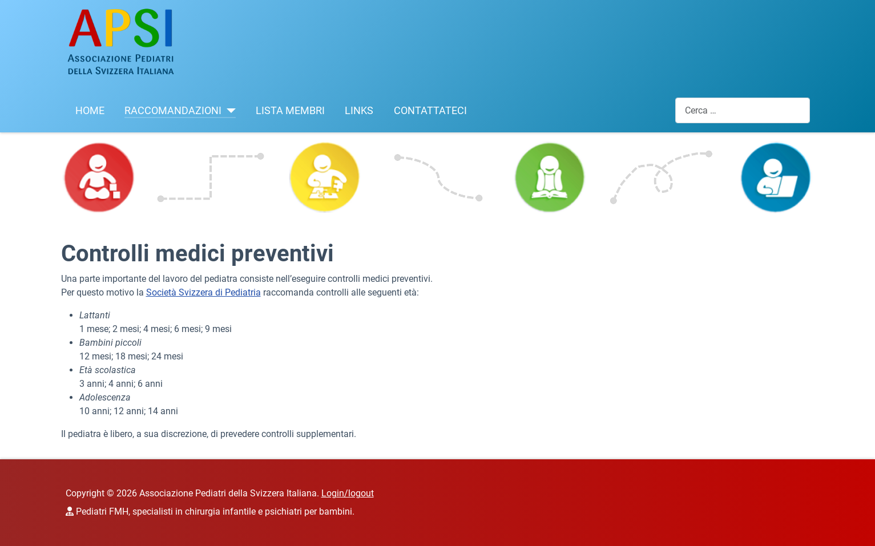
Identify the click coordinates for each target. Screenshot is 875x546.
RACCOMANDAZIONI (172, 110)
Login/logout (347, 493)
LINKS (359, 110)
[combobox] (742, 110)
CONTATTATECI (430, 110)
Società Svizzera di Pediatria (203, 292)
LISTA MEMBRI (290, 110)
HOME (89, 110)
